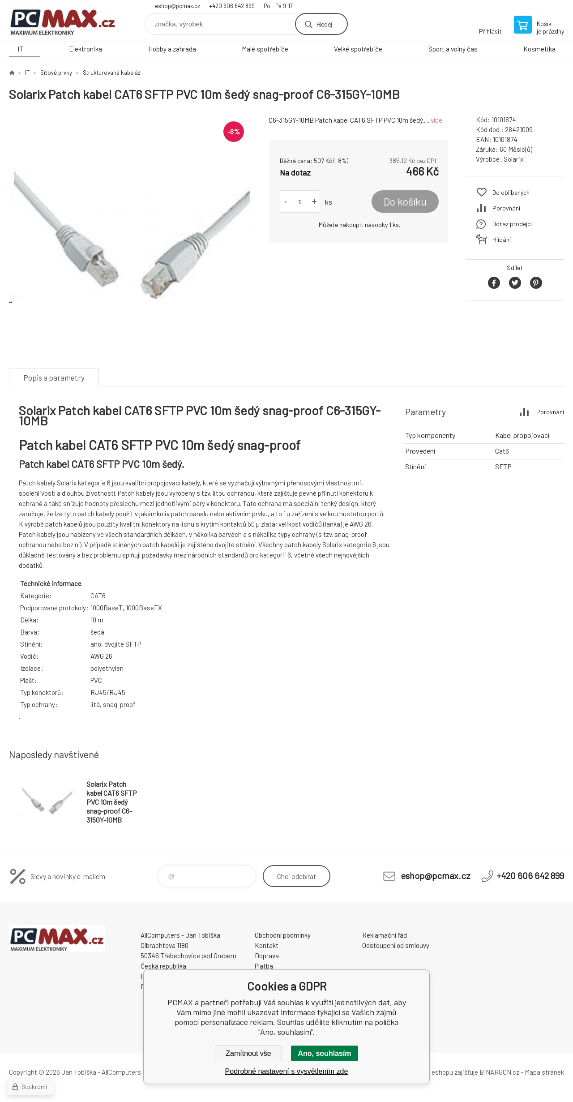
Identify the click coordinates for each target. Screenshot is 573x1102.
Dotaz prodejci (512, 223)
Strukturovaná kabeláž (112, 72)
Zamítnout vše (248, 1053)
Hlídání (501, 239)
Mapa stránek (544, 1072)
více (436, 120)
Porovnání (506, 208)
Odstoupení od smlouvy (395, 945)
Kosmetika (539, 49)
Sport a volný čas (453, 49)
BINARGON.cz (499, 1072)
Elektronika (85, 49)
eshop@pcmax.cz (177, 5)
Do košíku (405, 201)
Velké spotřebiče (358, 49)
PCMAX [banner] (62, 21)
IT (20, 49)
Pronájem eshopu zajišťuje (440, 1072)
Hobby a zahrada (172, 49)
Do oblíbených (511, 192)
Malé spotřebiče (265, 49)
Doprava (267, 956)
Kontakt (266, 945)
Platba (264, 966)
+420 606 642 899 (232, 5)
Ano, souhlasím (324, 1053)
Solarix (513, 159)
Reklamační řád (384, 935)
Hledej (324, 24)
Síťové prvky (56, 72)
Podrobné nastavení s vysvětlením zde (286, 1071)
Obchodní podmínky (283, 935)
